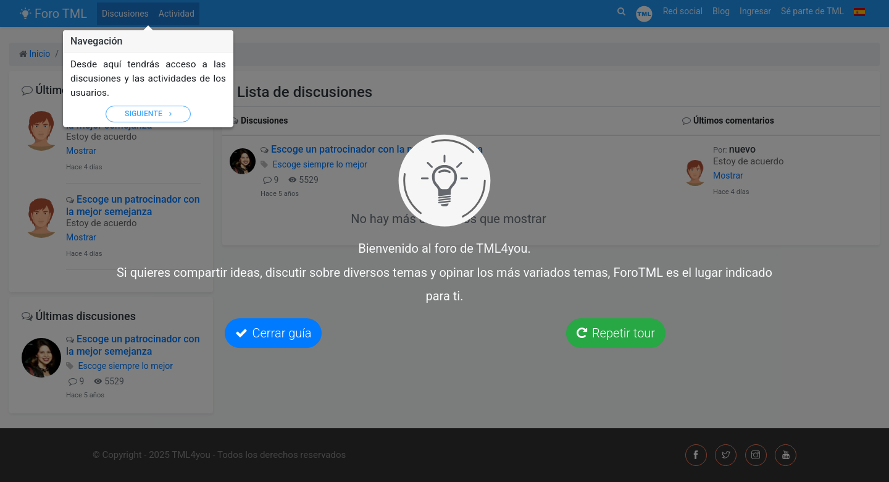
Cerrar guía (273, 333)
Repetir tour (616, 333)
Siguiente (148, 113)
